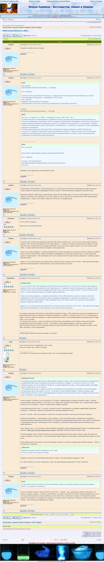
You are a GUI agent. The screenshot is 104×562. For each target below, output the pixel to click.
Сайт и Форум (36, 27)
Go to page (83, 35)
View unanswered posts (8, 25)
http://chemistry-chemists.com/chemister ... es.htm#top (39, 87)
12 (97, 35)
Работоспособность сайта (15, 31)
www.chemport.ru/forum (27, 345)
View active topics (19, 25)
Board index (7, 27)
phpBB (45, 561)
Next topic (98, 38)
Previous (88, 35)
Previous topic (91, 38)
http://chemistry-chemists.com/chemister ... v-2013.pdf (38, 111)
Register (11, 19)
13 (98, 35)
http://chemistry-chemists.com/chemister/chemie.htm (47, 153)
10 (93, 35)
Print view (5, 38)
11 (95, 35)
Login (5, 19)
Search (98, 19)
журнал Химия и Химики (21, 27)
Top (4, 74)
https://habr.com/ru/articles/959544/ (31, 226)
